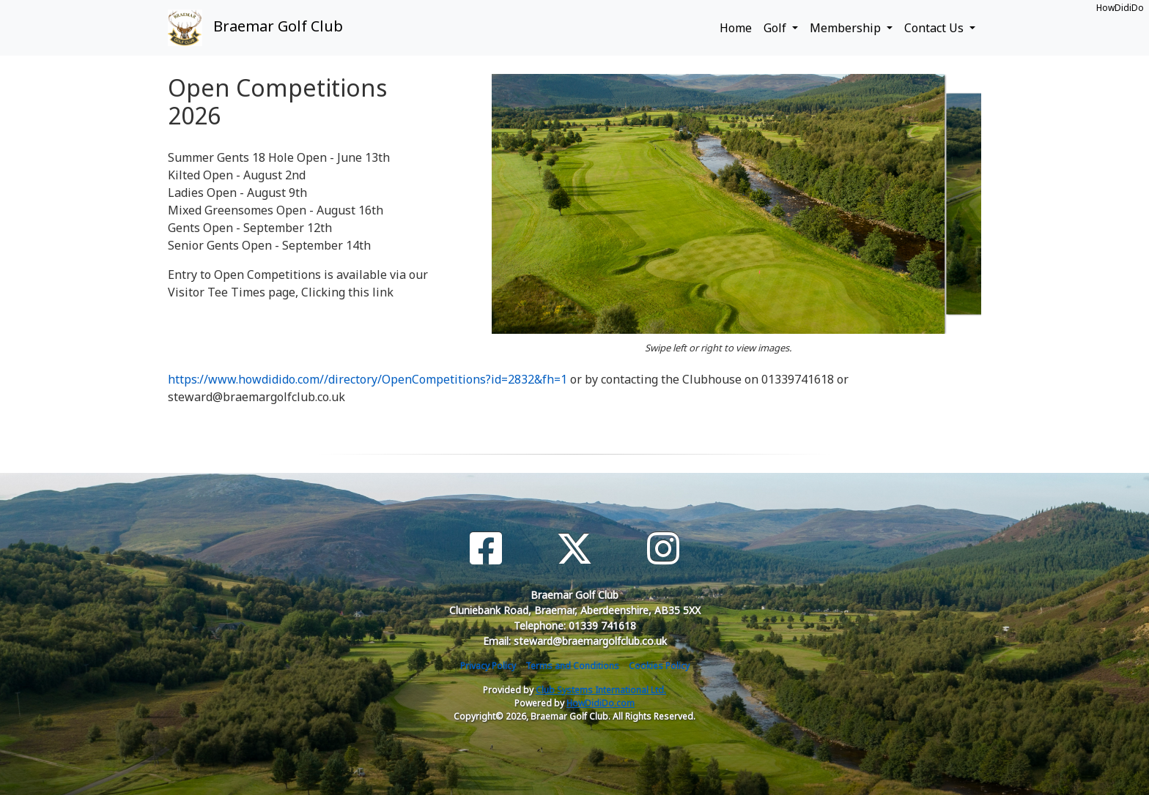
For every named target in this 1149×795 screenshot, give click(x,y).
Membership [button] (847, 28)
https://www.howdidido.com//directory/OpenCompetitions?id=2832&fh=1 (367, 379)
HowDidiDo (1120, 7)
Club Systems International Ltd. (601, 690)
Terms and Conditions (572, 666)
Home (736, 28)
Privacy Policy (488, 666)
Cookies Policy (659, 666)
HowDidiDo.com (600, 703)
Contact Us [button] (935, 28)
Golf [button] (776, 28)
